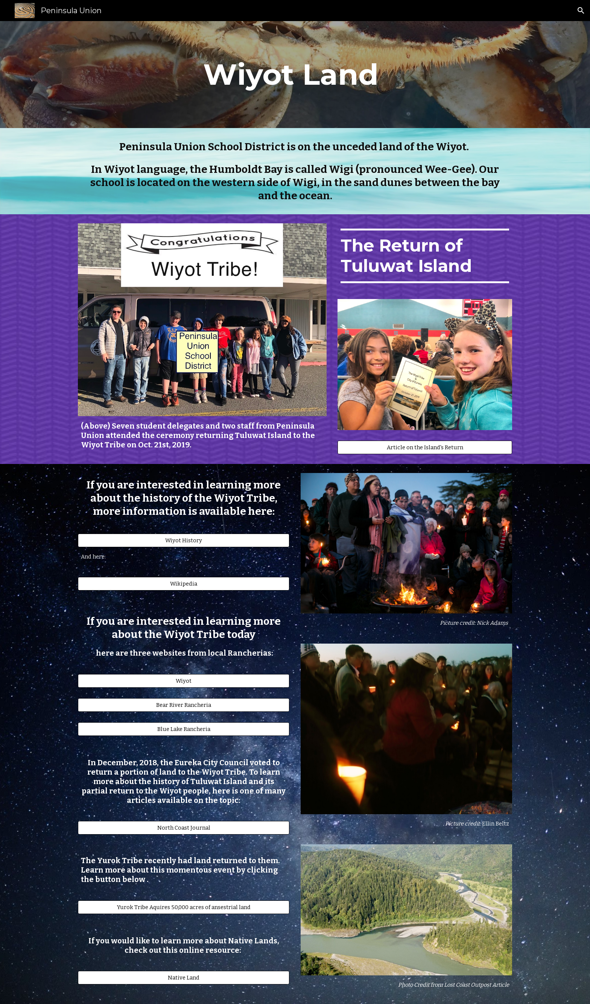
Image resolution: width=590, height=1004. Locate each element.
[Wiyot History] (183, 540)
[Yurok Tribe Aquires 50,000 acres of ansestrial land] (183, 907)
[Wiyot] (183, 681)
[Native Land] (183, 977)
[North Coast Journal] (183, 827)
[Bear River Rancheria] (183, 705)
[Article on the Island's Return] (425, 447)
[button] (581, 11)
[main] (295, 74)
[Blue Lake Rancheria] (183, 729)
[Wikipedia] (183, 584)
